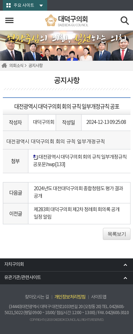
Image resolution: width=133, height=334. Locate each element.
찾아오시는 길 (37, 297)
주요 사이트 (23, 5)
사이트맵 (98, 297)
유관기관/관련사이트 (22, 277)
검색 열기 (125, 20)
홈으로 (5, 65)
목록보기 (116, 234)
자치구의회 (14, 264)
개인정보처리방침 (69, 297)
